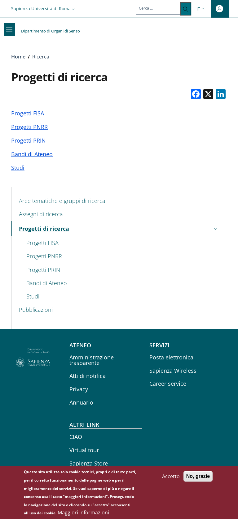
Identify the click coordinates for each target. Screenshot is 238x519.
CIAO (75, 436)
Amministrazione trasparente (91, 360)
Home (18, 56)
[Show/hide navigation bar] (9, 30)
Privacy (78, 389)
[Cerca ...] (185, 8)
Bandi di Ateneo (32, 154)
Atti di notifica (87, 376)
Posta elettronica (171, 357)
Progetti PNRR (29, 127)
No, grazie (198, 478)
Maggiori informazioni (83, 514)
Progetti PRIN (28, 140)
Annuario (81, 402)
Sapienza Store (88, 463)
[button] (43, 8)
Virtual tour (84, 450)
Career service (167, 383)
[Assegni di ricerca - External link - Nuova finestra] (119, 214)
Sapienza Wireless (172, 370)
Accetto (171, 478)
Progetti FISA (27, 113)
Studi (17, 167)
